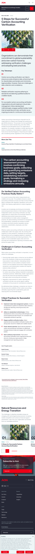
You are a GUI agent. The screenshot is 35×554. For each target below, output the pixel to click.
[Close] (33, 536)
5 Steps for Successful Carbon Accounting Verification (12, 445)
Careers (3, 497)
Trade (3, 509)
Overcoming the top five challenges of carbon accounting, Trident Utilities (15, 379)
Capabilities (19, 494)
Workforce (4, 517)
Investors (4, 499)
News (3, 502)
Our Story (4, 494)
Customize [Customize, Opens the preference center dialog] (5, 552)
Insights (18, 499)
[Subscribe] (17, 471)
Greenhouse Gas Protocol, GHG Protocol (9, 380)
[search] (29, 3)
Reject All (20, 552)
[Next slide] (7, 451)
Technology (4, 512)
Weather (4, 515)
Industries (18, 497)
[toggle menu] (32, 2)
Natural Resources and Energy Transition (11, 7)
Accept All (29, 552)
